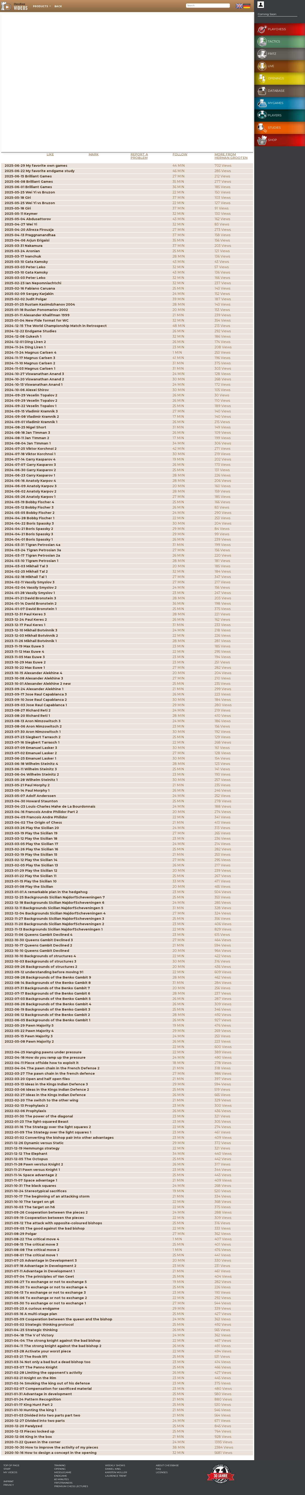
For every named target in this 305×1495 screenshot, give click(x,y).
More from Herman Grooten (231, 156)
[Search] (208, 5)
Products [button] (41, 6)
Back (58, 6)
